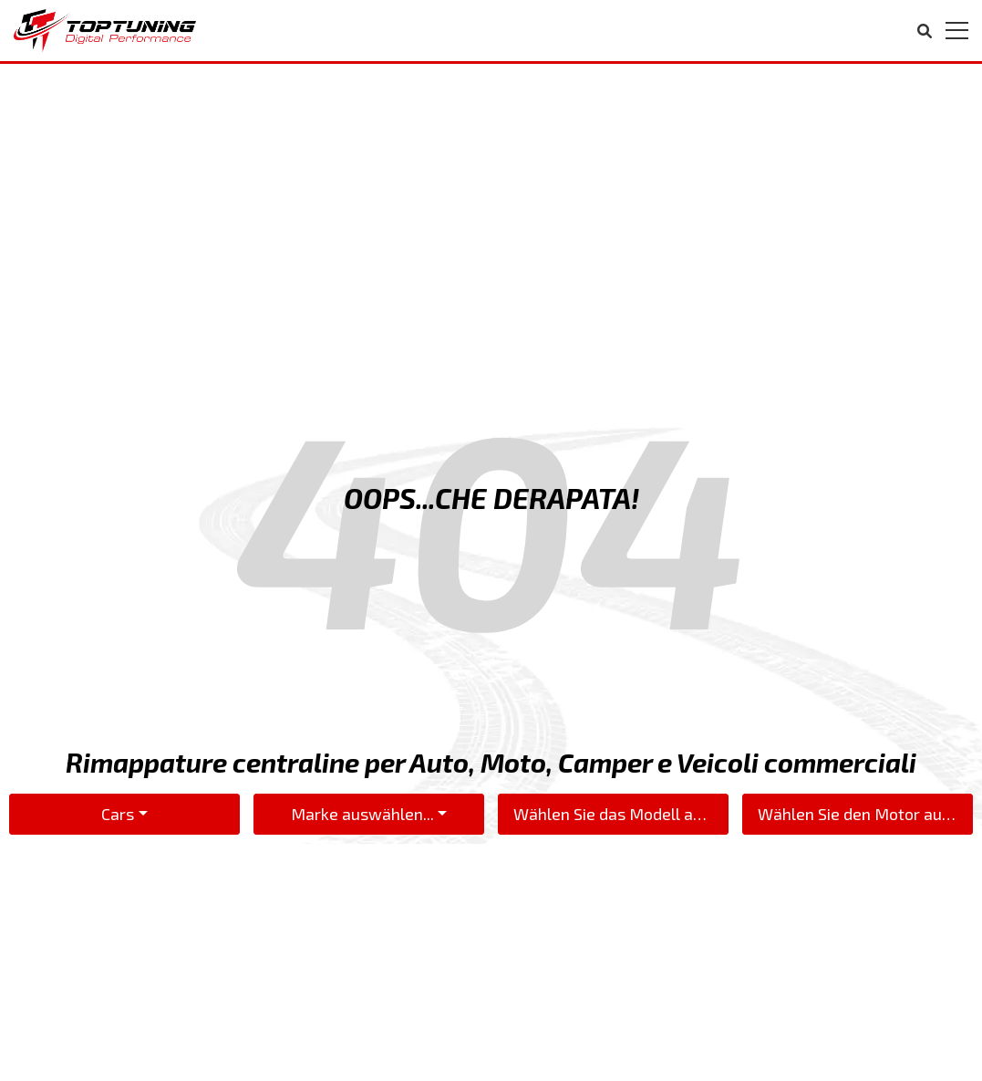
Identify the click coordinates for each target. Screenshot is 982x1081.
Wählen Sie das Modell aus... (617, 814)
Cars (117, 814)
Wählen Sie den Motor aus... (861, 814)
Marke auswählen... (362, 814)
